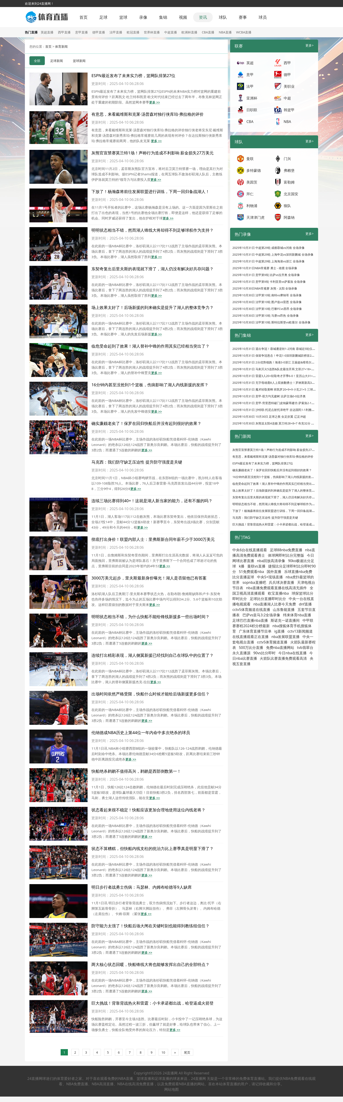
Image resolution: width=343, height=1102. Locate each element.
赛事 (243, 17)
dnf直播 (305, 604)
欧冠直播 (133, 32)
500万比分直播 (251, 647)
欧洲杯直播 (189, 32)
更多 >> (154, 102)
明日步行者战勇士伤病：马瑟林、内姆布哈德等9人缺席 (141, 887)
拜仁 (250, 193)
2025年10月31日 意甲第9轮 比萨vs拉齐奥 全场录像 (266, 275)
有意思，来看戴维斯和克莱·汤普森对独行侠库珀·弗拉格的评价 (147, 114)
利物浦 (251, 205)
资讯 (203, 17)
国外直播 (274, 571)
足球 (103, 17)
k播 (242, 566)
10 (163, 1052)
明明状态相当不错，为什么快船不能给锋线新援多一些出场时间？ (150, 616)
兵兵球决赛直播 (281, 582)
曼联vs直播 (256, 566)
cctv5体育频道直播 (272, 642)
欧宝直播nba (278, 593)
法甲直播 (116, 32)
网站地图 (171, 1089)
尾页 (187, 1052)
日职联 (251, 109)
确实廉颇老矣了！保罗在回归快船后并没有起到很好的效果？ (146, 423)
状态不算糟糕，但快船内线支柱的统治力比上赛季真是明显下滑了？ (152, 848)
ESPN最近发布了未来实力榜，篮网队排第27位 (133, 75)
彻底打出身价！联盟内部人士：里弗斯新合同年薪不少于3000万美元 (153, 539)
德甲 (287, 74)
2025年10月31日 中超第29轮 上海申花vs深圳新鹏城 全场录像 (272, 254)
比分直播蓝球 (243, 577)
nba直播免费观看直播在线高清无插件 (276, 587)
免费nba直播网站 (280, 647)
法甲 (250, 86)
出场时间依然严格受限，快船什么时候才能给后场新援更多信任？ (150, 694)
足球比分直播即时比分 (268, 598)
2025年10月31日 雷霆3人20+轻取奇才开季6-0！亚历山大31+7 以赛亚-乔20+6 (283, 376)
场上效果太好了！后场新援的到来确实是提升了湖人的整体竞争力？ (152, 307)
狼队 (287, 205)
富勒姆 (289, 182)
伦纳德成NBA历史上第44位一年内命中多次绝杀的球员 (140, 732)
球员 (263, 17)
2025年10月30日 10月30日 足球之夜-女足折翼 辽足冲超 (269, 416)
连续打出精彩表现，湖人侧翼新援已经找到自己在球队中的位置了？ (152, 655)
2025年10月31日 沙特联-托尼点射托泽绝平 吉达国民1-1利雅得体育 (276, 410)
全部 (37, 61)
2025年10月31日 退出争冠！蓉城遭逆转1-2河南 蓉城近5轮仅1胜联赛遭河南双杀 (284, 349)
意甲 (250, 74)
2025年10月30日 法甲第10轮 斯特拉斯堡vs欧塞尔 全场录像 (271, 322)
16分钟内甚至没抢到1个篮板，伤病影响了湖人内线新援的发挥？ (149, 384)
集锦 (163, 17)
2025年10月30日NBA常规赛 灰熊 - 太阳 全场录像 (264, 288)
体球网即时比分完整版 (286, 555)
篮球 (123, 17)
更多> (309, 45)
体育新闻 (61, 46)
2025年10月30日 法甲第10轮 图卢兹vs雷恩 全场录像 (266, 302)
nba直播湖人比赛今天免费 (274, 604)
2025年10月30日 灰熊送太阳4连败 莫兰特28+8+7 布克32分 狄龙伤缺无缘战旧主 (285, 423)
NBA (287, 121)
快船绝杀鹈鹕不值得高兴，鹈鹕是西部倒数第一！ (136, 771)
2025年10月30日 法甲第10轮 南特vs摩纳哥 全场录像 (266, 295)
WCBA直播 (244, 32)
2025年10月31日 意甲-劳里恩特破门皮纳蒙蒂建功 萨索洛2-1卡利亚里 (277, 403)
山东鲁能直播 (284, 609)
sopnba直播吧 (254, 582)
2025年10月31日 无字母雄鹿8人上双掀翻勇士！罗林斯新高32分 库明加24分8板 (284, 383)
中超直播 (170, 32)
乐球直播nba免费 (298, 571)
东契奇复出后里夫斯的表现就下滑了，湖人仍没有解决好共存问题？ (152, 268)
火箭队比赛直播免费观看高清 (283, 658)
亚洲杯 (251, 98)
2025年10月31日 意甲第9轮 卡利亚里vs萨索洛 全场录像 (269, 282)
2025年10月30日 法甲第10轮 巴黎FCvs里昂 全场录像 (267, 309)
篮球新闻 (79, 61)
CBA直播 (208, 32)
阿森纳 (289, 217)
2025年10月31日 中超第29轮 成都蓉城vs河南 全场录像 (268, 248)
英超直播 (47, 32)
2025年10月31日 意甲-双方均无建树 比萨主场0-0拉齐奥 (269, 396)
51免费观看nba (251, 571)
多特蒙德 (253, 170)
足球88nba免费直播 (286, 549)
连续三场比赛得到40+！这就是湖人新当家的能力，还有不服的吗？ (151, 500)
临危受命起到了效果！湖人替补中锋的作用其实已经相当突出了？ (150, 346)
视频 (183, 17)
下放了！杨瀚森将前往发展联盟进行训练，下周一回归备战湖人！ (150, 191)
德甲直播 (98, 32)
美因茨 (251, 182)
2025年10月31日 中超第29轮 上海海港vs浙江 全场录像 (268, 261)
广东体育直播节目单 (255, 631)
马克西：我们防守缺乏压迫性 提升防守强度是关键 (136, 462)
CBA (249, 121)
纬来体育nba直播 (297, 614)
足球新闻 (56, 61)
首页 (83, 17)
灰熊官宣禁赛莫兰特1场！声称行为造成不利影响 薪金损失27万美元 (152, 152)
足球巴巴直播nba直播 (250, 620)
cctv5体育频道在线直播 (251, 609)
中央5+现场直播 (270, 577)
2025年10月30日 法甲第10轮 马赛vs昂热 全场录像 (265, 315)
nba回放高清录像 (271, 560)
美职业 (289, 86)
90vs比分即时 (264, 652)
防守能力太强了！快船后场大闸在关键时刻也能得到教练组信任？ (150, 925)
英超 (250, 62)
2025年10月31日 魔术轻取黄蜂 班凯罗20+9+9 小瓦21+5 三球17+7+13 (278, 389)
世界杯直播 (152, 32)
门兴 (287, 158)
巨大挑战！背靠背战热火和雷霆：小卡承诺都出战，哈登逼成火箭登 (152, 1003)
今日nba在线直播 (292, 652)
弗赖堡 (289, 170)
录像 (143, 17)
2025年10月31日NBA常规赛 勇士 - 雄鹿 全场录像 (264, 268)
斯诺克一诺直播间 (285, 620)
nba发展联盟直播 (286, 636)
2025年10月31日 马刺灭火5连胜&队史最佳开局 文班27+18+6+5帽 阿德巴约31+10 (286, 369)
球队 (223, 17)
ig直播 (279, 631)
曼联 (250, 158)
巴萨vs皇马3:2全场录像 (261, 614)
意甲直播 (81, 32)
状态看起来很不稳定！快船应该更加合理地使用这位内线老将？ (148, 809)
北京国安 (291, 193)
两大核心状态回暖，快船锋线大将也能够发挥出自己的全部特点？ (150, 964)
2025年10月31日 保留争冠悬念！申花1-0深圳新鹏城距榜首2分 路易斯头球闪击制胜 (287, 355)
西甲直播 (64, 32)
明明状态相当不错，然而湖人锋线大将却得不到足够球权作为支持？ (152, 230)
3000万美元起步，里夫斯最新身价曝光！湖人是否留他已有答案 (149, 578)
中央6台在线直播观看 (249, 549)
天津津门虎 (255, 217)
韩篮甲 (289, 109)
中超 (287, 98)
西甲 (287, 62)
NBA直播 (225, 32)
